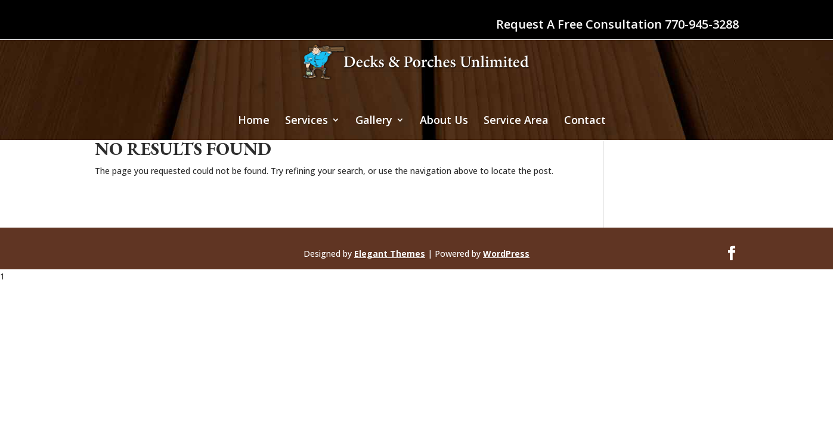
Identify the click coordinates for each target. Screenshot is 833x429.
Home (254, 121)
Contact (585, 121)
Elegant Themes (389, 253)
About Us (444, 121)
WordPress (506, 253)
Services (306, 121)
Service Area (516, 121)
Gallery (373, 121)
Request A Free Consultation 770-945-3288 (617, 25)
